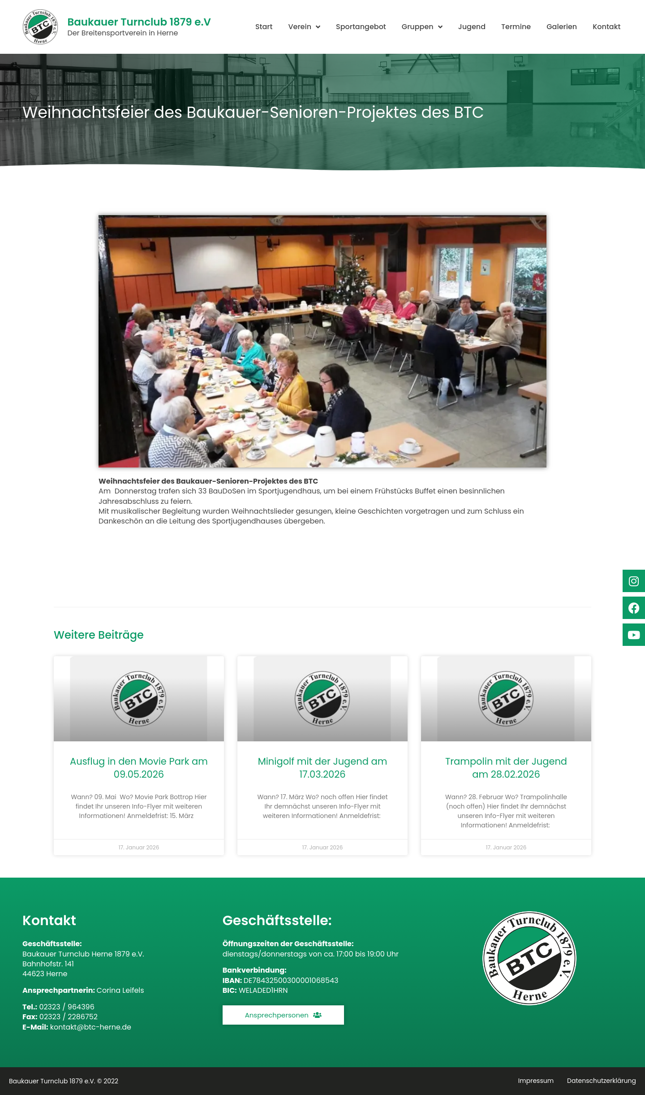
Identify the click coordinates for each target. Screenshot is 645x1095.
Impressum (536, 1081)
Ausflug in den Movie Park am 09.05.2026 (139, 768)
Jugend (472, 27)
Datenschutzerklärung (601, 1081)
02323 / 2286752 (68, 1017)
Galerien (561, 27)
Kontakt (606, 27)
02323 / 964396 (66, 1007)
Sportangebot (361, 27)
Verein (304, 27)
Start (264, 27)
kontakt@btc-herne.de (90, 1027)
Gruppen (422, 27)
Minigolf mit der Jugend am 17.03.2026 (322, 768)
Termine (516, 27)
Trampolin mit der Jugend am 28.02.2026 (506, 768)
